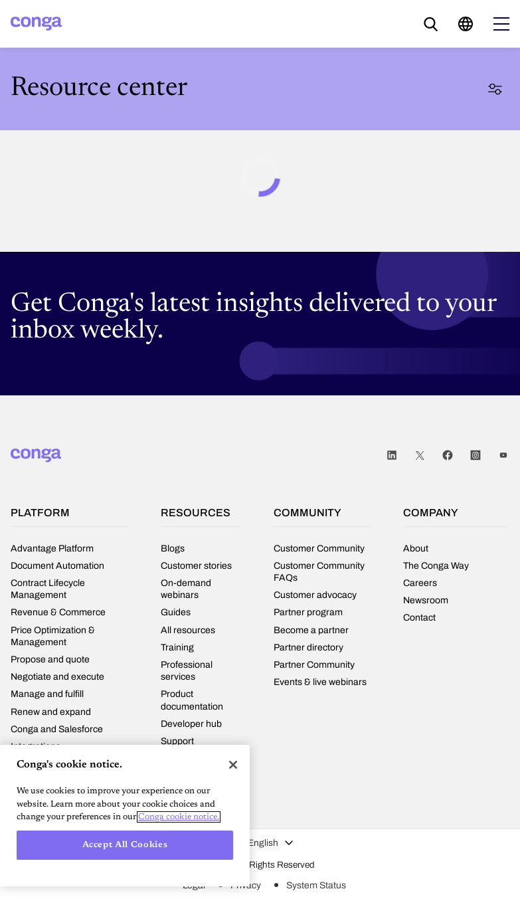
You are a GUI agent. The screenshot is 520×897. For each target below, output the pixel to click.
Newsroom (425, 600)
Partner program (308, 612)
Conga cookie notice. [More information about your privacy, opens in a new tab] (178, 817)
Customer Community (319, 548)
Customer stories (196, 566)
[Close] (233, 764)
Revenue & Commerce (58, 612)
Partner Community (314, 665)
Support (177, 741)
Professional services (187, 671)
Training (177, 647)
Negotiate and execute (57, 677)
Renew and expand (51, 712)
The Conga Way (436, 566)
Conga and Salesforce (57, 729)
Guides (176, 612)
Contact (419, 618)
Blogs (173, 548)
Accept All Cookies (125, 845)
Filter (495, 89)
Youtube (503, 455)
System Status (316, 885)
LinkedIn (392, 455)
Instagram (475, 455)
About (415, 548)
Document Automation (57, 566)
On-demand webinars (186, 589)
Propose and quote (50, 659)
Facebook (448, 455)
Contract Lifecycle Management (48, 589)
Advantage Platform (52, 548)
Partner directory (308, 647)
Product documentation (192, 700)
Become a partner (311, 630)
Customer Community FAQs (319, 572)
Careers (420, 583)
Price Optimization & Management (53, 636)
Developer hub (191, 724)
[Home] (36, 24)
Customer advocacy (315, 595)
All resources (188, 630)
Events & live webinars (320, 682)
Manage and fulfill (47, 694)
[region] (125, 815)
